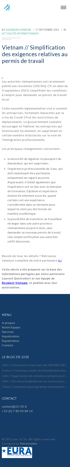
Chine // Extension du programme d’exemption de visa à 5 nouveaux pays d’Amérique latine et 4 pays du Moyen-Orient (35, 386)
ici (60, 260)
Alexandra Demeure (18, 29)
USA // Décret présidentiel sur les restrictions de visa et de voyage (35, 381)
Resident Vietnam (15, 282)
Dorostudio (28, 443)
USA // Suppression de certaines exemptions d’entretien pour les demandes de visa (35, 376)
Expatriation (10, 341)
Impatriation (10, 336)
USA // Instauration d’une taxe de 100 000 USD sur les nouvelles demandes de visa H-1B (35, 365)
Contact (7, 345)
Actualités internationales (20, 33)
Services (8, 332)
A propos (8, 323)
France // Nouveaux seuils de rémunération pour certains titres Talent (35, 370)
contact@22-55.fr (14, 406)
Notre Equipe (11, 327)
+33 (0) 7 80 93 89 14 (17, 411)
